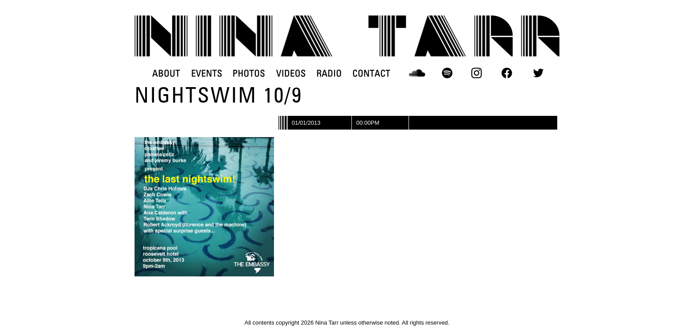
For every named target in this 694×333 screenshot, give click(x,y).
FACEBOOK (507, 73)
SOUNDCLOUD (417, 73)
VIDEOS (291, 73)
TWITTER (538, 73)
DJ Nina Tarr (347, 36)
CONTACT (372, 73)
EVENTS (206, 73)
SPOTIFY (447, 73)
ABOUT (166, 73)
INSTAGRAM (477, 73)
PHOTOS (249, 73)
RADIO (329, 73)
